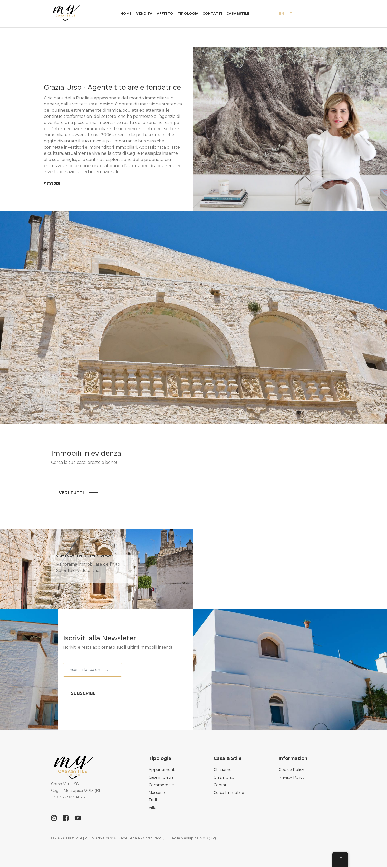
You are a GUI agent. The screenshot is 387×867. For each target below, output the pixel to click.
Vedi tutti (71, 492)
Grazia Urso (224, 777)
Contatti (212, 13)
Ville (152, 808)
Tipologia (188, 13)
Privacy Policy (291, 777)
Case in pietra (161, 777)
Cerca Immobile (229, 793)
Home (126, 13)
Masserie (157, 793)
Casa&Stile (237, 13)
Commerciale (161, 785)
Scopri (52, 184)
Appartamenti (162, 770)
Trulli (153, 800)
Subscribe (83, 693)
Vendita (144, 13)
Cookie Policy (291, 770)
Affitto (165, 13)
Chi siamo (223, 770)
